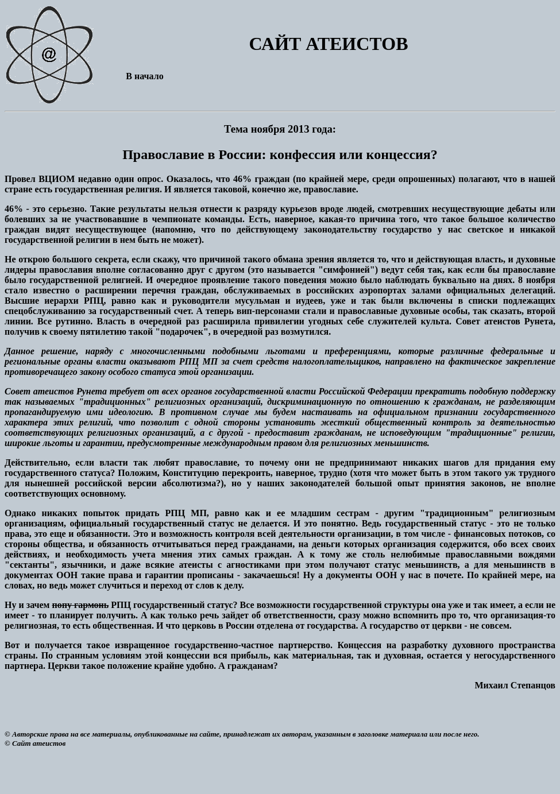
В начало (144, 76)
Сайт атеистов (38, 743)
